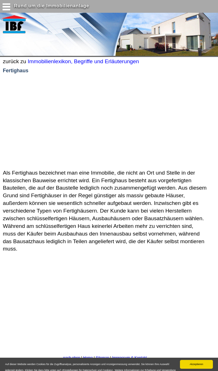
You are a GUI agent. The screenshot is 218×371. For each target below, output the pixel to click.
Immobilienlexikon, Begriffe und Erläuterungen (83, 61)
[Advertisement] (73, 122)
